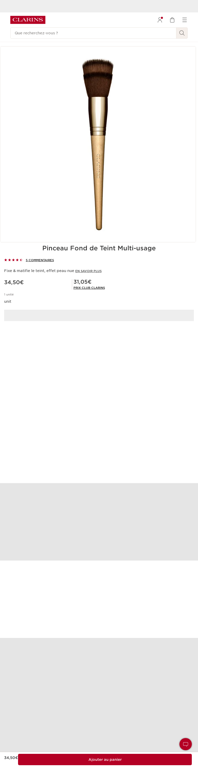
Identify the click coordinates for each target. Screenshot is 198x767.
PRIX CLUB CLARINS (89, 288)
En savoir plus (88, 271)
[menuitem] (160, 20)
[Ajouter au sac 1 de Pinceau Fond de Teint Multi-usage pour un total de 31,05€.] (105, 759)
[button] (185, 744)
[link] (89, 288)
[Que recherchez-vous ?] (93, 33)
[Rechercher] (182, 33)
